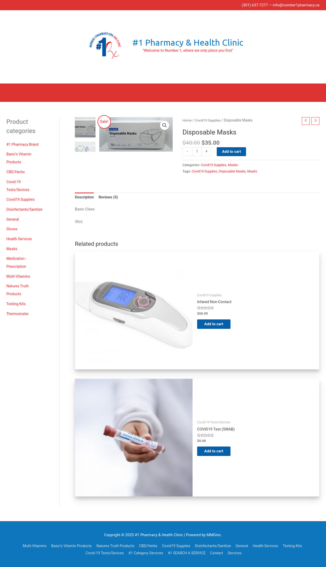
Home (187, 119)
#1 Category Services (146, 553)
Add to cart (231, 151)
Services (237, 553)
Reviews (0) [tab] (109, 197)
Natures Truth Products (113, 546)
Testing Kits (16, 299)
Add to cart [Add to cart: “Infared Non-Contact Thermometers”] (216, 324)
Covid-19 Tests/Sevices (103, 553)
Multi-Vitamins (18, 272)
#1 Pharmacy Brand (23, 143)
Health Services (19, 236)
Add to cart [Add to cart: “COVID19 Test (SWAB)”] (216, 451)
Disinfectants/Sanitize (25, 207)
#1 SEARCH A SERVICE (188, 553)
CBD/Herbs (15, 170)
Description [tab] (84, 197)
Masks (12, 245)
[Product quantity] (197, 151)
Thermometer (18, 309)
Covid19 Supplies (21, 197)
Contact (219, 553)
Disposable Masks (234, 171)
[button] (164, 124)
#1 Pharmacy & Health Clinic (187, 42)
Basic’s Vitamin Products (68, 546)
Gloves (12, 226)
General (12, 216)
